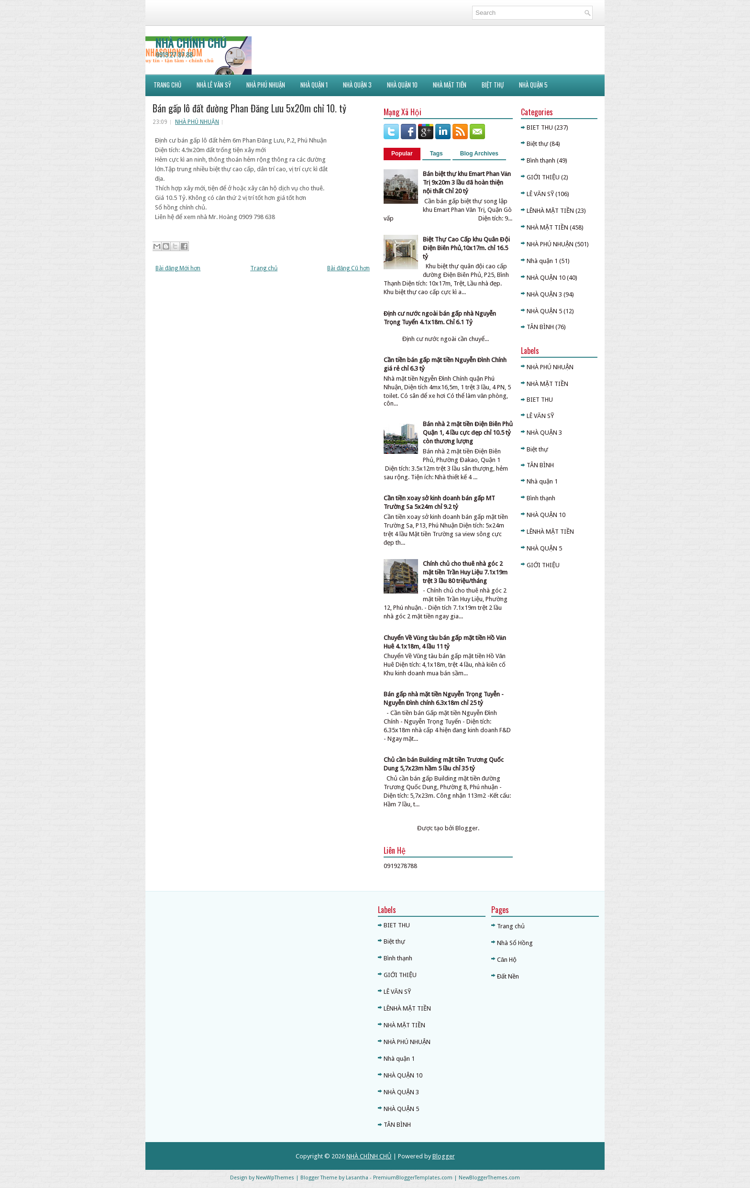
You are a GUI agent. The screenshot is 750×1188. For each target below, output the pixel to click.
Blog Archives (479, 153)
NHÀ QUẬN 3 (357, 84)
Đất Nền (508, 976)
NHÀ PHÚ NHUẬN (197, 122)
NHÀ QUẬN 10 (546, 277)
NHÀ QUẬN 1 (314, 84)
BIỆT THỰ (493, 84)
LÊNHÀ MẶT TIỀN (550, 210)
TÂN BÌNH (540, 326)
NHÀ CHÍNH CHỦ (190, 42)
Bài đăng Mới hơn (177, 268)
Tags (436, 153)
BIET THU (540, 127)
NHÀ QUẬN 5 (533, 84)
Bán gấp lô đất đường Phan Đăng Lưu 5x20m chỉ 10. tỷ (249, 108)
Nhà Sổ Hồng (515, 942)
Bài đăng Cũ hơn (348, 268)
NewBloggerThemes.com (489, 1178)
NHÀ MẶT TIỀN (449, 84)
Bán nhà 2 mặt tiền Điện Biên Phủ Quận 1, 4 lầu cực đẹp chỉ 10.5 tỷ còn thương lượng (467, 432)
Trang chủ (263, 268)
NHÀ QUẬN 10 (402, 84)
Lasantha (357, 1178)
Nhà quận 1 (542, 260)
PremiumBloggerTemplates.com (412, 1178)
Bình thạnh (541, 160)
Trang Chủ (167, 84)
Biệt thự (537, 143)
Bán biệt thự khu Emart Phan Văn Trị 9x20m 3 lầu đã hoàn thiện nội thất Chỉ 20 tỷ (467, 182)
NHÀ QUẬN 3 (544, 294)
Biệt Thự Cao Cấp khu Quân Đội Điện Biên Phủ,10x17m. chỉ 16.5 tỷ (466, 248)
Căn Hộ (507, 959)
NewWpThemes (275, 1178)
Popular (402, 153)
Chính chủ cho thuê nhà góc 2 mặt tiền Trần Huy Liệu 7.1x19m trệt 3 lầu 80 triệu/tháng (465, 572)
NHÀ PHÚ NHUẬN (265, 84)
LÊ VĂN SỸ (540, 194)
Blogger (466, 828)
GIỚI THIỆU (543, 177)
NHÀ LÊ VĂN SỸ (214, 84)
